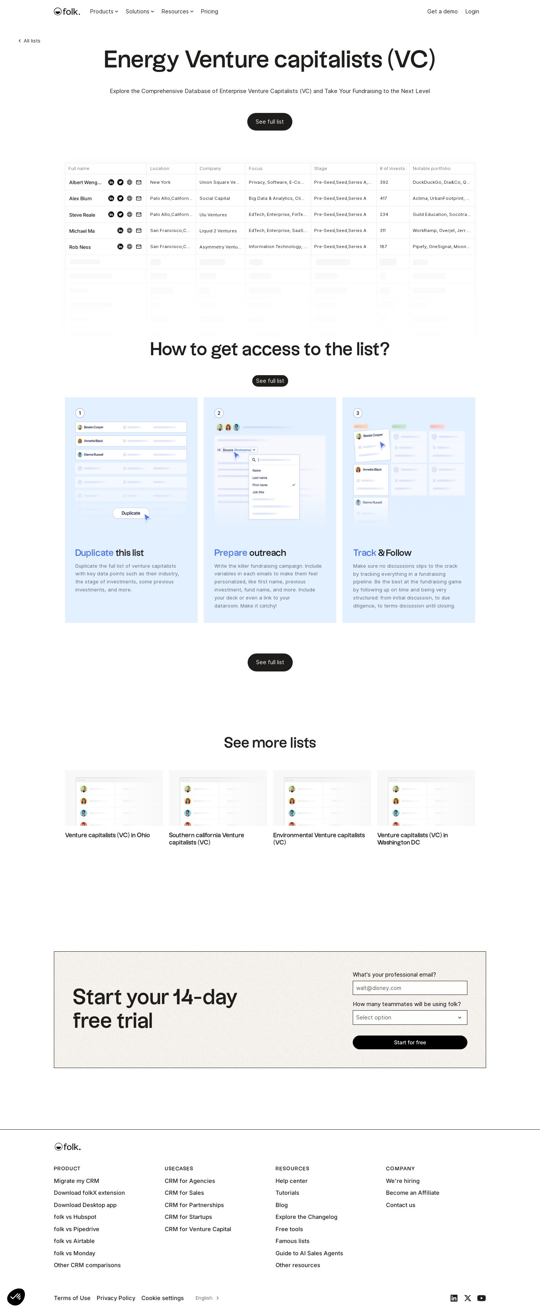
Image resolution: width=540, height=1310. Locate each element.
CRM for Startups (188, 1216)
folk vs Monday (74, 1253)
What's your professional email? (394, 974)
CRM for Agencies (190, 1180)
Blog (282, 1205)
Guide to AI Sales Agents (309, 1253)
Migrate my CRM (76, 1180)
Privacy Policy (116, 1298)
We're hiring (403, 1180)
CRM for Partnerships (194, 1205)
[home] (67, 11)
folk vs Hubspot (75, 1216)
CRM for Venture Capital (198, 1229)
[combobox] (206, 1298)
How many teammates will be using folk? (407, 1004)
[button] (16, 1297)
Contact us (400, 1205)
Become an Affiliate (412, 1192)
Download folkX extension (89, 1192)
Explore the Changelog (306, 1216)
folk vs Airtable (74, 1241)
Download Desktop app (85, 1205)
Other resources (298, 1265)
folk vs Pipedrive (76, 1229)
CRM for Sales (184, 1192)
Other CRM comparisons (87, 1265)
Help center (292, 1180)
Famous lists (293, 1241)
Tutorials (287, 1192)
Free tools (289, 1229)
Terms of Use (72, 1298)
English (204, 1298)
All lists (32, 41)
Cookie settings (162, 1298)
